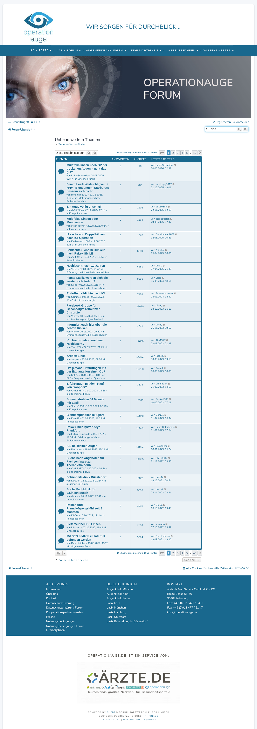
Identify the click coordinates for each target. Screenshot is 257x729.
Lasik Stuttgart (116, 617)
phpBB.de (151, 716)
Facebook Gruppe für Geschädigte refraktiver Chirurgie (83, 309)
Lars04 (75, 480)
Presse (50, 617)
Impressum (53, 589)
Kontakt (51, 598)
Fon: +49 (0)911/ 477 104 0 (184, 603)
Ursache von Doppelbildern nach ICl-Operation (86, 236)
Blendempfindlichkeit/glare (85, 415)
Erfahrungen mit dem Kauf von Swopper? (85, 385)
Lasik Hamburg (116, 612)
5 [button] (187, 153)
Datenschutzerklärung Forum (64, 608)
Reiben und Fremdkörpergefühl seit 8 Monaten (84, 508)
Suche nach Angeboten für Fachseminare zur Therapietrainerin (85, 461)
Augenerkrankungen (104, 50)
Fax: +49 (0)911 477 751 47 (185, 608)
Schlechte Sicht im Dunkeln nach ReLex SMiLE (86, 251)
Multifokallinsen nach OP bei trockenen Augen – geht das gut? (87, 168)
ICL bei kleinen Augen (82, 446)
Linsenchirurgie (86, 179)
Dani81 (75, 418)
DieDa (74, 515)
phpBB (111, 712)
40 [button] (194, 153)
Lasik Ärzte (39, 50)
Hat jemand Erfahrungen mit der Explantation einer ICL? (86, 369)
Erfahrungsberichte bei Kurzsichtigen (87, 288)
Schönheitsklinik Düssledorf (86, 477)
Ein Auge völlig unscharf (84, 206)
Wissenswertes (217, 50)
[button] (162, 152)
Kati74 (74, 375)
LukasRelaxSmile (80, 434)
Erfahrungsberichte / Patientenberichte (83, 199)
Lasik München (116, 608)
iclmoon (75, 527)
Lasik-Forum (67, 50)
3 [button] (177, 153)
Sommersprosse (80, 297)
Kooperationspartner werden (64, 612)
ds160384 (77, 210)
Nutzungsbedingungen (60, 621)
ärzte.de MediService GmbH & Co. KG (191, 589)
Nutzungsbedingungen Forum (65, 626)
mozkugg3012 (79, 194)
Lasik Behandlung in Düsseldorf (127, 621)
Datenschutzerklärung (60, 603)
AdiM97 (75, 257)
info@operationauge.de (182, 612)
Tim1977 (76, 347)
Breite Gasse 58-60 (179, 594)
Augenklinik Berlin (118, 598)
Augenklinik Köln (117, 594)
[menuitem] (35, 122)
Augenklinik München (120, 589)
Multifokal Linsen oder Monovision (82, 220)
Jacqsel (75, 359)
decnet (75, 496)
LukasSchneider (80, 175)
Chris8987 (77, 390)
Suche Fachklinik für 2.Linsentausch (81, 491)
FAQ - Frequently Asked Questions (86, 378)
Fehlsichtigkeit (144, 50)
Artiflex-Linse (76, 356)
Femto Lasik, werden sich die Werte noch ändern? (87, 279)
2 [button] (173, 153)
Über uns (52, 594)
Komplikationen (78, 213)
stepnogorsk (78, 225)
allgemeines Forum (79, 394)
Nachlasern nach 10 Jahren (86, 265)
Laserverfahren (181, 50)
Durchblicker (78, 543)
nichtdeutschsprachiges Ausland (85, 319)
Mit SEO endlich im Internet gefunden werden (86, 538)
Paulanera (76, 449)
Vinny (74, 316)
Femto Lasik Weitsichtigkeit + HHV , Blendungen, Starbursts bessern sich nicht (88, 188)
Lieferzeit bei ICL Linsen (83, 524)
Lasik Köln (113, 603)
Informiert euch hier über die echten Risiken (87, 326)
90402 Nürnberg (177, 598)
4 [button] (182, 153)
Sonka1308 (77, 406)
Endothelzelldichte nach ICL (86, 293)
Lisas (74, 284)
